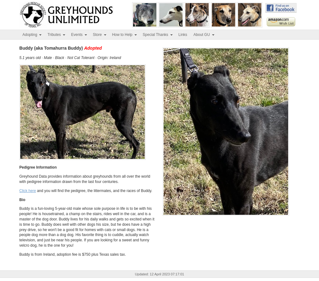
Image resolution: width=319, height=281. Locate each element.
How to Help (124, 34)
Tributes (56, 34)
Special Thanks (158, 34)
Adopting (32, 34)
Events (79, 34)
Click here (27, 191)
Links (183, 34)
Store (100, 34)
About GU (204, 34)
